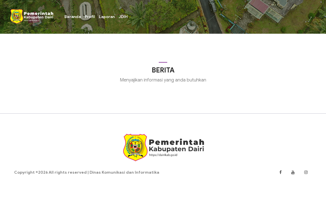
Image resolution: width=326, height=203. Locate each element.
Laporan (107, 16)
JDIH (123, 16)
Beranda (72, 16)
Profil (90, 16)
